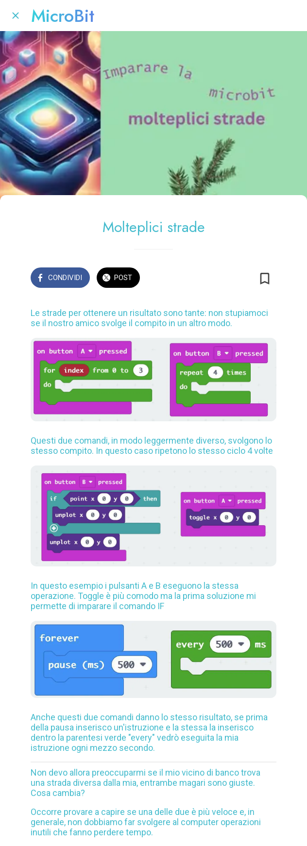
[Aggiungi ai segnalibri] (264, 278)
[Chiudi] (15, 15)
